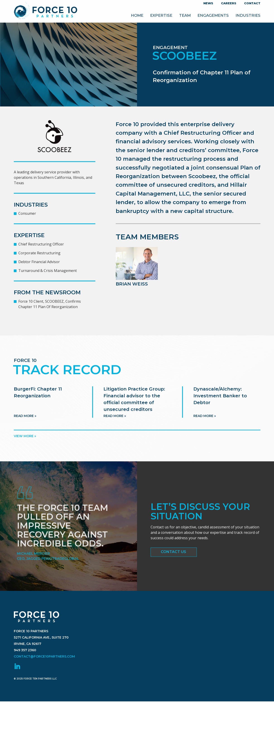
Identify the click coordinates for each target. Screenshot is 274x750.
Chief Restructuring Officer (41, 244)
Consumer (27, 213)
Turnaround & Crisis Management (47, 270)
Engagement (170, 47)
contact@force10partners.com (44, 671)
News (208, 3)
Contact (252, 3)
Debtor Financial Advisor (39, 261)
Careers (228, 3)
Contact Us (173, 554)
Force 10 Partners (45, 11)
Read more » (25, 425)
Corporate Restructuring (39, 252)
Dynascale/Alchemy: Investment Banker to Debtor (220, 404)
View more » (25, 436)
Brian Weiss (132, 284)
